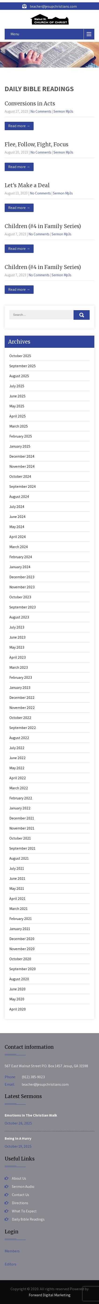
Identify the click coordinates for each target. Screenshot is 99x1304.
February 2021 (20, 918)
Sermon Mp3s (63, 111)
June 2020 (17, 989)
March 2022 (18, 788)
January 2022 (20, 808)
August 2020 (19, 979)
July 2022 (17, 747)
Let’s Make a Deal (27, 185)
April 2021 (17, 898)
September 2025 (22, 365)
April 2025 (17, 416)
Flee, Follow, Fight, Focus (36, 144)
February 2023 (20, 677)
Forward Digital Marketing (50, 1295)
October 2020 (20, 958)
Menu (15, 34)
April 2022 (17, 778)
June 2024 (17, 516)
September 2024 (22, 486)
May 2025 (16, 406)
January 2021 (19, 928)
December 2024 (21, 456)
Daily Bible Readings (28, 1219)
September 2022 (22, 727)
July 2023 (16, 627)
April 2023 (17, 657)
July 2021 (16, 868)
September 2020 (22, 968)
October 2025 (20, 355)
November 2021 (21, 828)
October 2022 (20, 717)
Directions (20, 1202)
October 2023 (20, 597)
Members (12, 1251)
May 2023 (16, 647)
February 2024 (20, 556)
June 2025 (17, 396)
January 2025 (19, 446)
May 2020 (16, 999)
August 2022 (19, 737)
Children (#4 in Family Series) (43, 226)
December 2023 (21, 577)
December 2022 (22, 697)
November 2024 (22, 466)
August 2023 (19, 617)
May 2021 (16, 888)
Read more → (19, 125)
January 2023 (19, 687)
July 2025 (16, 386)
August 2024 (19, 496)
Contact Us (20, 1194)
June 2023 (17, 637)
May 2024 (16, 526)
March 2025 (18, 426)
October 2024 (20, 476)
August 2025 (19, 376)
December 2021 (21, 818)
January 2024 (19, 566)
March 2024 (18, 546)
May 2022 (17, 767)
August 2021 (19, 858)
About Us (19, 1178)
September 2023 (22, 607)
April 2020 (17, 1009)
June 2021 (17, 878)
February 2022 (20, 798)
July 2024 (16, 506)
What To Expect (24, 1211)
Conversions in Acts (30, 103)
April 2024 (17, 536)
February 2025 (20, 436)
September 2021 (22, 848)
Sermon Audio (23, 1186)
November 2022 (22, 707)
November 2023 (22, 587)
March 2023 (18, 667)
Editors (10, 1264)
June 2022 (17, 757)
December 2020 (21, 938)
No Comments (40, 111)
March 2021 (18, 908)
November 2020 (22, 948)
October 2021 (20, 838)
